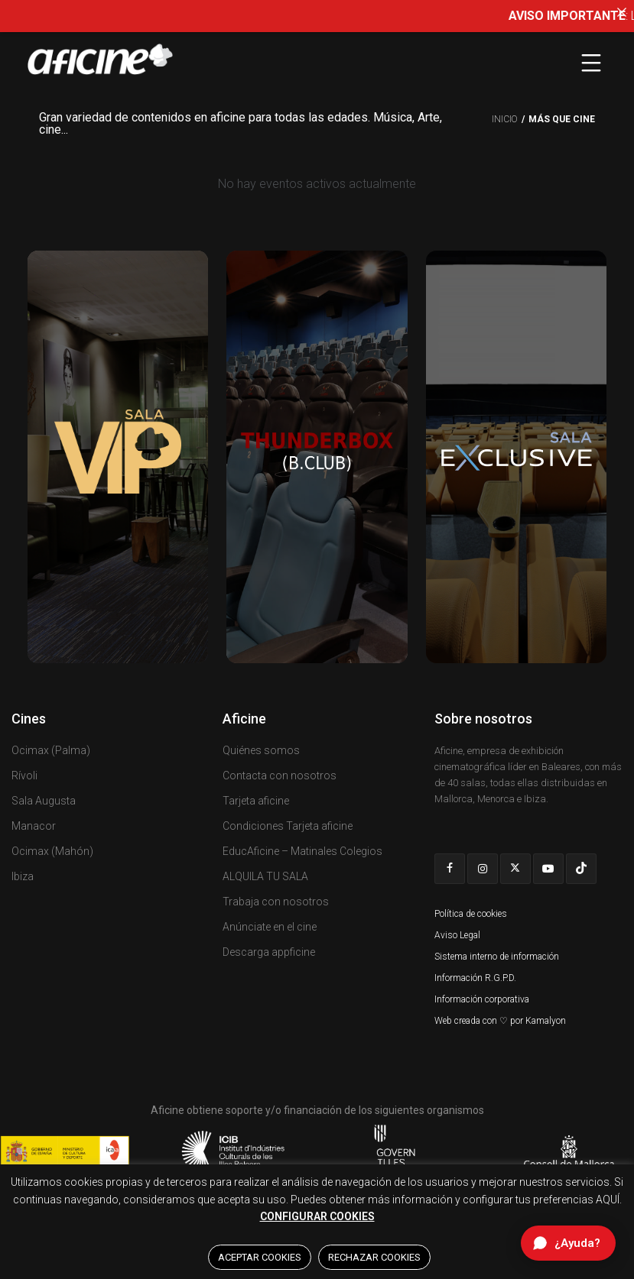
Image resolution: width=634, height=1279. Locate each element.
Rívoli (24, 775)
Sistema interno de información (496, 956)
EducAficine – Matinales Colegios (302, 851)
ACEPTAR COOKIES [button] (259, 1257)
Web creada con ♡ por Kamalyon (500, 1020)
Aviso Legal (457, 935)
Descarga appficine (269, 952)
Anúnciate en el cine (270, 927)
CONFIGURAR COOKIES (317, 1216)
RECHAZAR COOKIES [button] (374, 1257)
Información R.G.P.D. (475, 978)
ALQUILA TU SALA (265, 876)
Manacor (33, 826)
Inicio (505, 119)
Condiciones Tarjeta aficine (288, 826)
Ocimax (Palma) (50, 750)
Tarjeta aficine (256, 801)
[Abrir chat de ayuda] (568, 1243)
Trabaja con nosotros (276, 901)
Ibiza (22, 876)
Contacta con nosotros (280, 775)
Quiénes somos (261, 750)
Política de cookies (470, 913)
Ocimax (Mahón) (52, 851)
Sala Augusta (43, 801)
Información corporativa (481, 999)
